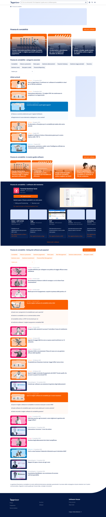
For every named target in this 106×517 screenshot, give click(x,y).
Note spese (36, 64)
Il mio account (72, 502)
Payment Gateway (63, 64)
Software (41, 505)
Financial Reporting (39, 67)
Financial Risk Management (44, 258)
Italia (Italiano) (77, 512)
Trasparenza (12, 505)
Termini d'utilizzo (13, 508)
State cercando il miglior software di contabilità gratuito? (27, 411)
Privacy (11, 502)
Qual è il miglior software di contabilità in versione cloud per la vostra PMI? (32, 404)
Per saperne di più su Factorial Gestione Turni (26, 206)
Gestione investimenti (28, 258)
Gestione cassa (15, 67)
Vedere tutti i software (53, 242)
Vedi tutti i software (89, 29)
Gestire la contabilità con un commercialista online (25, 315)
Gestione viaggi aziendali (77, 64)
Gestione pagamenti (39, 254)
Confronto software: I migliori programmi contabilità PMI (27, 322)
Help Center (71, 504)
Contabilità (14, 64)
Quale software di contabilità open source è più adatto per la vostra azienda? (32, 408)
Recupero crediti (26, 67)
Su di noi (41, 502)
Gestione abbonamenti (48, 64)
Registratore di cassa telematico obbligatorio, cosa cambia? (28, 117)
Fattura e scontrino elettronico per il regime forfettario (26, 114)
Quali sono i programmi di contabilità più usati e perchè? (27, 312)
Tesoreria (89, 64)
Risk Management (61, 254)
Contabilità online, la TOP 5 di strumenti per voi (24, 319)
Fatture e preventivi (25, 64)
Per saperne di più (26, 196)
